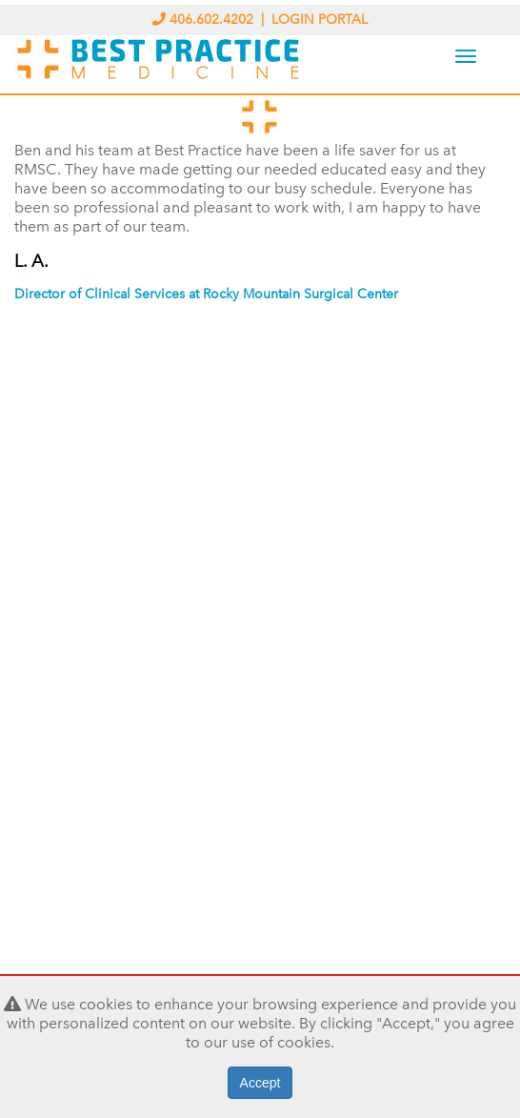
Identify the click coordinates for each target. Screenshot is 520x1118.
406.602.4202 (204, 19)
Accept (260, 1082)
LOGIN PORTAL (319, 19)
